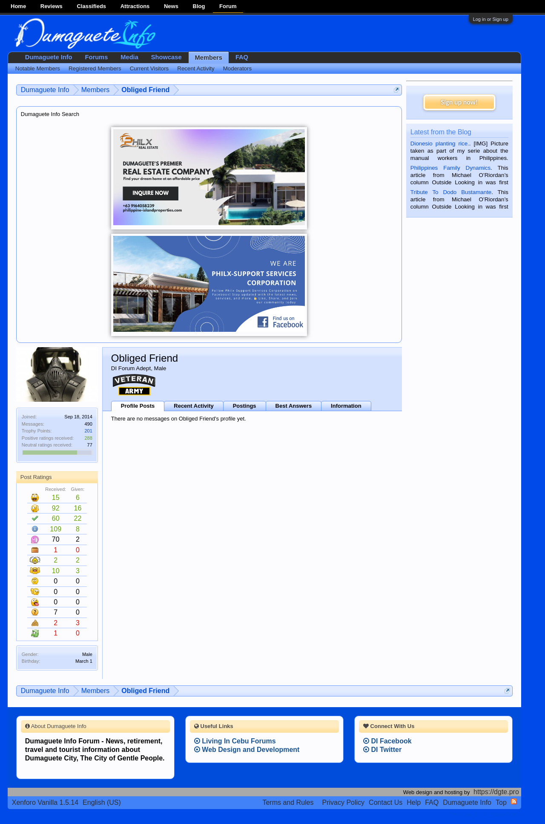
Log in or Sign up (490, 19)
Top (501, 802)
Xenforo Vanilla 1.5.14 (45, 802)
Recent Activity (193, 406)
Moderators (237, 68)
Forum (227, 6)
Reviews (51, 6)
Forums (96, 57)
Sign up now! (459, 102)
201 (88, 430)
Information (346, 406)
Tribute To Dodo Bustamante (450, 192)
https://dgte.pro (496, 791)
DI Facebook (387, 741)
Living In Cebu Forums (235, 741)
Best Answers (293, 406)
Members (208, 57)
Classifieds (91, 6)
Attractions (135, 6)
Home (18, 6)
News (171, 6)
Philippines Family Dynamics (450, 168)
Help (414, 802)
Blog (199, 6)
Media (129, 57)
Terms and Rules (287, 802)
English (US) (102, 802)
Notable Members (37, 68)
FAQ (241, 57)
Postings (244, 406)
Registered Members (95, 68)
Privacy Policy (343, 802)
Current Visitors (149, 68)
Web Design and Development (247, 749)
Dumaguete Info (48, 57)
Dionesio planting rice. (439, 143)
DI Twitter (382, 749)
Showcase (166, 57)
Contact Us (385, 802)
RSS (514, 801)
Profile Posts (138, 406)
